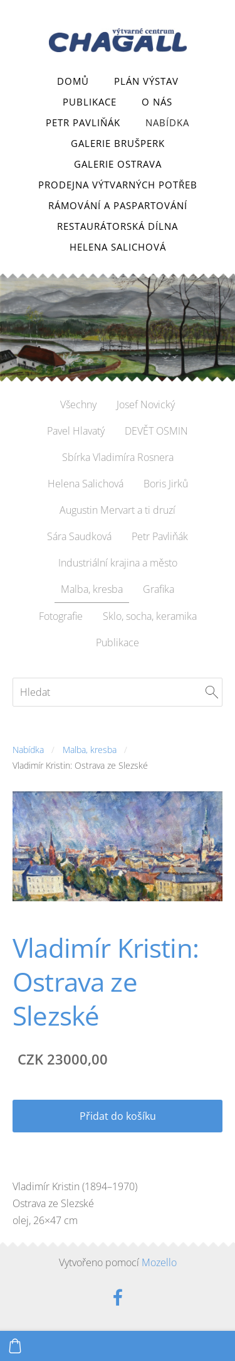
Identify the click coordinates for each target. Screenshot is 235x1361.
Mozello (159, 1262)
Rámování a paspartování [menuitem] (117, 205)
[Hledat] (117, 692)
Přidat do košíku (118, 1116)
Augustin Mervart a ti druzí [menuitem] (117, 510)
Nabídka (28, 750)
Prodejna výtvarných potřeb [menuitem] (117, 184)
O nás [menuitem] (157, 101)
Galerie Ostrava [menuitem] (118, 164)
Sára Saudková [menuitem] (79, 536)
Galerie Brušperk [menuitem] (118, 143)
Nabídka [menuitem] (167, 122)
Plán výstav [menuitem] (146, 81)
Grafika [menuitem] (158, 589)
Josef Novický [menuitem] (146, 404)
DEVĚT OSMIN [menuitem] (156, 431)
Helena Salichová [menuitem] (118, 247)
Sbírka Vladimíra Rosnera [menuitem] (118, 457)
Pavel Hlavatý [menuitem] (76, 431)
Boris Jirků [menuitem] (166, 484)
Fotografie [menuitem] (61, 616)
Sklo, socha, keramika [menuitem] (150, 616)
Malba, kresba (90, 750)
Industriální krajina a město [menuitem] (117, 563)
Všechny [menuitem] (78, 404)
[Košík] (15, 1346)
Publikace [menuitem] (90, 101)
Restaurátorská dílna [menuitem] (117, 226)
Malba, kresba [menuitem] (92, 589)
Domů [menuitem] (73, 81)
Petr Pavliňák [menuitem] (83, 122)
